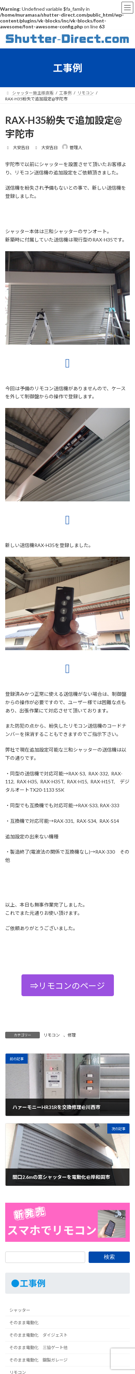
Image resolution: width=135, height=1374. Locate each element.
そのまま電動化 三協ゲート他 (38, 1347)
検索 (109, 1257)
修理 (72, 1035)
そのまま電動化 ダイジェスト (38, 1335)
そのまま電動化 (23, 1322)
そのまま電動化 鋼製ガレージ (38, 1360)
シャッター (19, 1310)
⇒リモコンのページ (67, 986)
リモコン (51, 1035)
